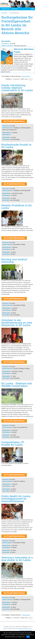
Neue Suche (26, 76)
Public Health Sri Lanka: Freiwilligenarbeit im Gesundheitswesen (16, 499)
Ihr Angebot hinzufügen (22, 628)
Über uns (5, 628)
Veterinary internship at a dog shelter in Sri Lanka (17, 559)
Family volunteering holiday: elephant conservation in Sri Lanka (17, 88)
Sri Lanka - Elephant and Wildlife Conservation (16, 384)
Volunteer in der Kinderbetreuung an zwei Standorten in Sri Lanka (16, 323)
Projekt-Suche (5, 9)
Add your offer (11, 628)
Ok (28, 637)
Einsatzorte (14, 9)
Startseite (4, 13)
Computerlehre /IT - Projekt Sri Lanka (13, 443)
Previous (30, 79)
